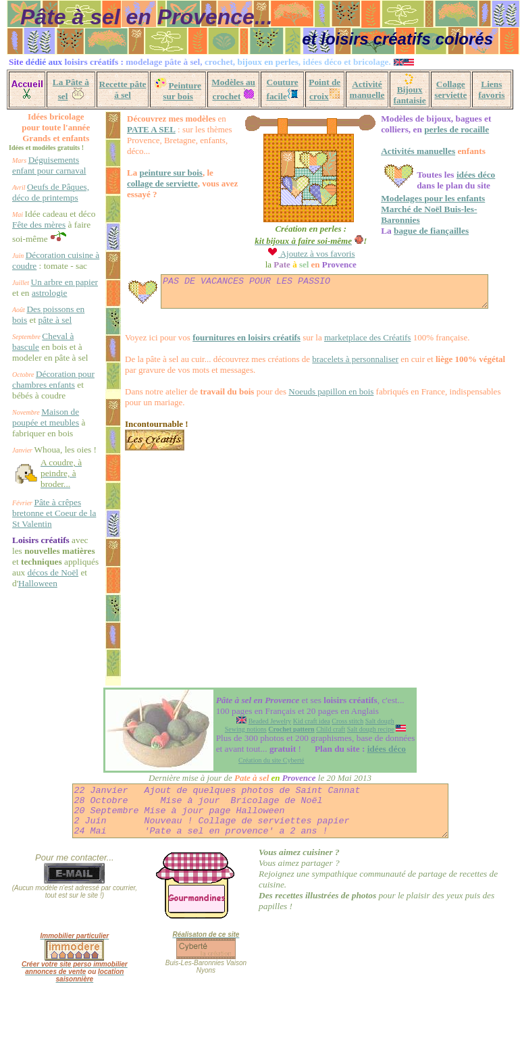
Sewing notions (246, 776)
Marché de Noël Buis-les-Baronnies (438, 209)
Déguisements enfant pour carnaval (45, 170)
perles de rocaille (446, 129)
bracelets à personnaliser (337, 365)
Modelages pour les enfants (423, 198)
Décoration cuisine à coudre (41, 292)
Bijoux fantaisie (410, 94)
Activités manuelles (408, 151)
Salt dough (379, 768)
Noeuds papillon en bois (312, 397)
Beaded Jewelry (270, 768)
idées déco (465, 175)
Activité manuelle (367, 89)
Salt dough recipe (370, 776)
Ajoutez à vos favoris (300, 254)
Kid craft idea (311, 768)
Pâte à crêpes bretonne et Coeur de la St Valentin (46, 610)
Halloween (37, 702)
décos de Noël (37, 691)
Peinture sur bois (182, 90)
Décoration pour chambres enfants (44, 460)
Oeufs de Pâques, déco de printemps (41, 208)
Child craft (330, 776)
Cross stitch (347, 768)
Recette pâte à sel (123, 89)
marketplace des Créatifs (349, 343)
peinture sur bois (152, 173)
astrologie (30, 347)
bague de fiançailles (421, 220)
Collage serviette (450, 89)
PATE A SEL (133, 129)
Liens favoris (491, 89)
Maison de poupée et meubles (45, 503)
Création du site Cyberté (271, 807)
